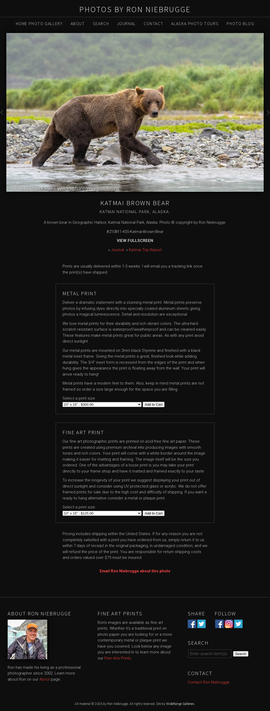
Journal (126, 23)
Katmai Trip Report (145, 249)
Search (101, 23)
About (78, 23)
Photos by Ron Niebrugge (135, 9)
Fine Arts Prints (117, 658)
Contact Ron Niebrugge (209, 682)
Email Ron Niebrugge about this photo (135, 571)
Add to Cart (153, 404)
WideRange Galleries (180, 704)
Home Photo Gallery (39, 23)
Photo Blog (240, 23)
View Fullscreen (135, 240)
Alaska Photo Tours (195, 23)
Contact (153, 23)
